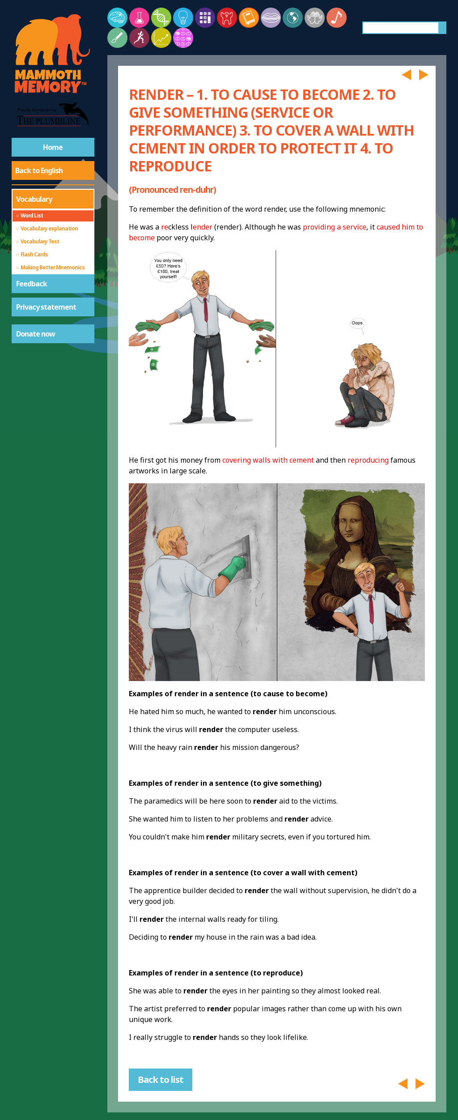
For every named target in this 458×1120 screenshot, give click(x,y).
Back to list (160, 1079)
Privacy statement (46, 307)
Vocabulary (34, 199)
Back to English (39, 170)
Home (53, 147)
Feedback (31, 284)
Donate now (35, 334)
